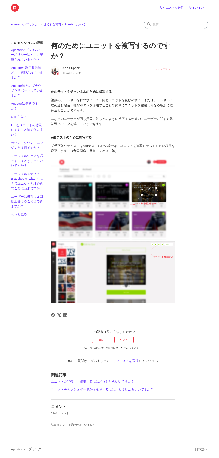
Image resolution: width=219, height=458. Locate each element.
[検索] (176, 24)
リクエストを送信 (172, 7)
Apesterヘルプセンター (25, 24)
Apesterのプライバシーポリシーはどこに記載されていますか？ (27, 54)
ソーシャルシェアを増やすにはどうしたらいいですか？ (27, 160)
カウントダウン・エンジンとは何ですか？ (27, 145)
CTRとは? (18, 116)
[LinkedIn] (65, 315)
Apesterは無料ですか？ (24, 106)
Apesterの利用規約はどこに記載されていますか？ (27, 72)
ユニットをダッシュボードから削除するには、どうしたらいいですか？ (102, 389)
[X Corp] (59, 315)
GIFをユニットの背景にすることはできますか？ (27, 129)
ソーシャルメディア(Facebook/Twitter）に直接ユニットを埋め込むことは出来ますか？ (27, 181)
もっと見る (19, 214)
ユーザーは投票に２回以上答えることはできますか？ (27, 201)
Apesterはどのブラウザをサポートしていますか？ (27, 90)
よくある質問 (52, 24)
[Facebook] (53, 315)
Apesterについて (75, 24)
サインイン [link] (196, 7)
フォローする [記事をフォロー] (162, 68)
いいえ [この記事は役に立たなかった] (124, 339)
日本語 (201, 449)
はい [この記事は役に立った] (101, 339)
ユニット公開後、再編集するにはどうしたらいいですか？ (92, 381)
